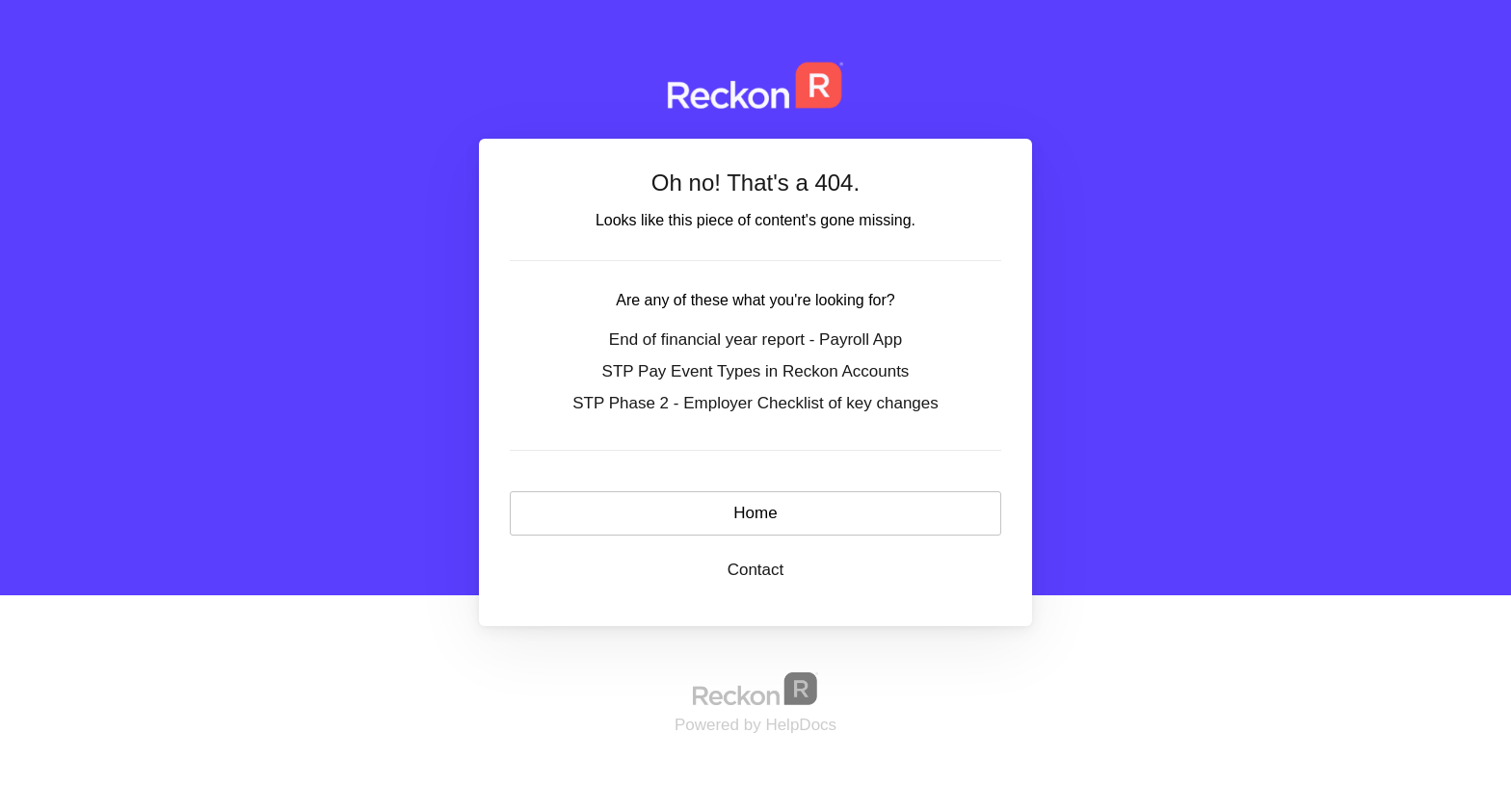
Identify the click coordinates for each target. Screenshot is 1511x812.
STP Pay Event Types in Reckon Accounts (756, 371)
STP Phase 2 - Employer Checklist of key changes (755, 403)
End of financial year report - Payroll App (755, 339)
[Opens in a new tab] (755, 688)
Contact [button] (756, 570)
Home (755, 513)
